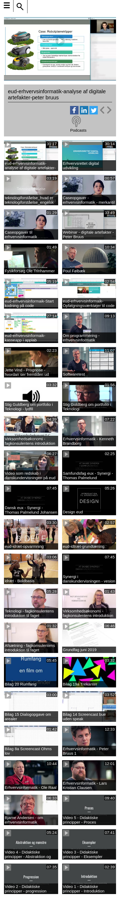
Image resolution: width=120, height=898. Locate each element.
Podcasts (78, 130)
